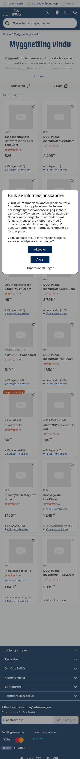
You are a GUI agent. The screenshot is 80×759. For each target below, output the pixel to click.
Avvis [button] (40, 259)
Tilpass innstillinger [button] (40, 268)
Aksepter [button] (40, 249)
